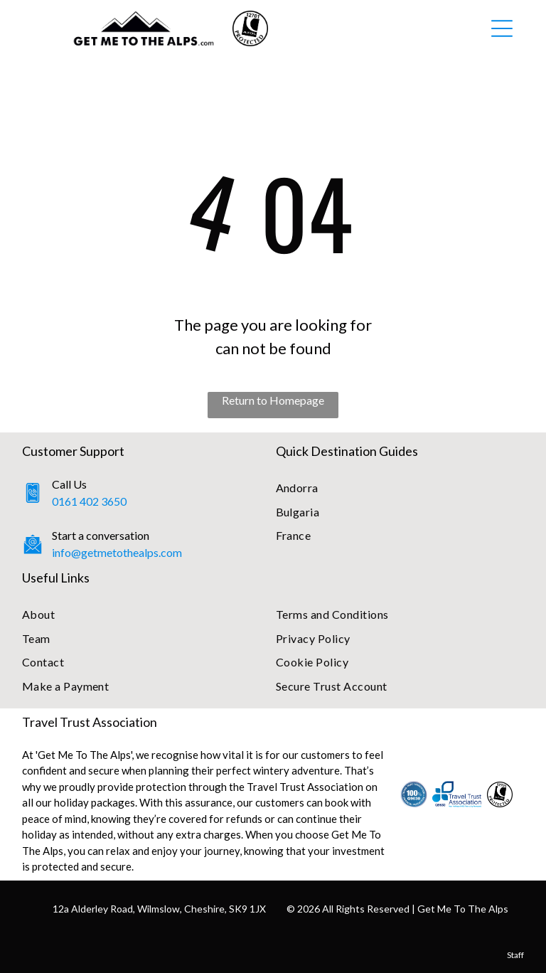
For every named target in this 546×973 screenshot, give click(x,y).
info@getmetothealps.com (117, 552)
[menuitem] (400, 487)
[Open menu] (502, 28)
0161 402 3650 (89, 501)
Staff (515, 955)
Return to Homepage (273, 400)
